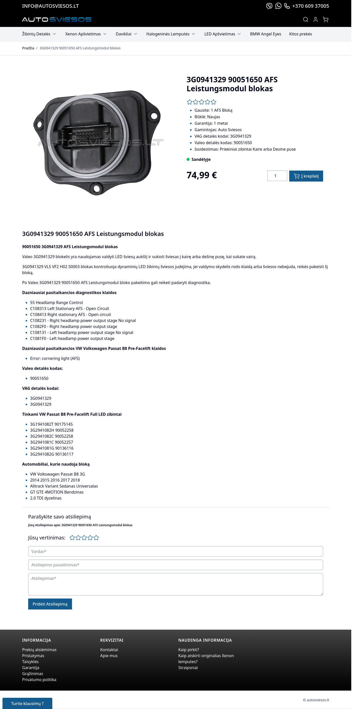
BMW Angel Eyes (265, 34)
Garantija (30, 667)
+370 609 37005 (306, 5)
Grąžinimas (32, 673)
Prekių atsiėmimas (39, 649)
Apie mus (109, 655)
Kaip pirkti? (188, 649)
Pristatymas (33, 655)
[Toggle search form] (305, 19)
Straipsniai (188, 667)
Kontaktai (109, 649)
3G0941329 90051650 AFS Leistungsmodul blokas (80, 48)
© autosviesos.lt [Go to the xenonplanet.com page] (316, 700)
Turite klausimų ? (27, 703)
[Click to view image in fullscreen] (96, 143)
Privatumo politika (39, 679)
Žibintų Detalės (39, 34)
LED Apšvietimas (223, 34)
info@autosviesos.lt (50, 5)
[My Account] (315, 19)
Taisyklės (30, 661)
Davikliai (127, 34)
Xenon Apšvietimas (86, 34)
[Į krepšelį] (306, 176)
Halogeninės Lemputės (171, 34)
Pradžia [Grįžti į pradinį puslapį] (28, 48)
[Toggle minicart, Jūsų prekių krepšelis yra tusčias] (325, 19)
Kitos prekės (300, 34)
